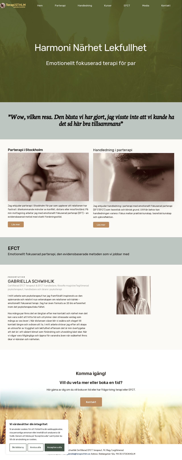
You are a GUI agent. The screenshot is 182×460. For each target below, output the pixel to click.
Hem (40, 5)
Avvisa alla (35, 447)
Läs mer (16, 224)
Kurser (107, 5)
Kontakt (165, 5)
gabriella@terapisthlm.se (78, 454)
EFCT (127, 5)
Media (145, 5)
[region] (37, 437)
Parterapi (60, 5)
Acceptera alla (54, 447)
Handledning (85, 5)
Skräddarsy (18, 447)
